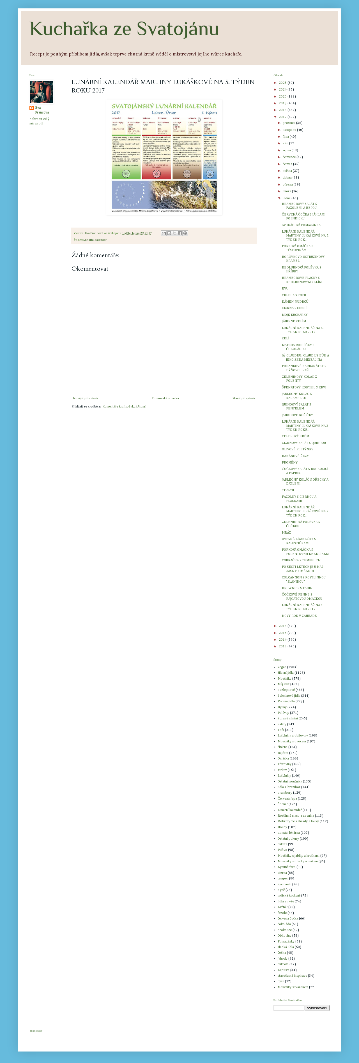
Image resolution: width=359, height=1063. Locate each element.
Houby (282, 827)
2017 (283, 117)
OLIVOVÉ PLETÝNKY (297, 449)
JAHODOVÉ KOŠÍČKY (297, 415)
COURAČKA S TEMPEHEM (301, 560)
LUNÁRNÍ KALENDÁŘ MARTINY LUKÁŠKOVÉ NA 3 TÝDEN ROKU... (305, 426)
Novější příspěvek (85, 398)
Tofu (281, 730)
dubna (288, 177)
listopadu (290, 130)
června (288, 164)
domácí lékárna (289, 833)
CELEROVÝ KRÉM (295, 436)
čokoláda (284, 924)
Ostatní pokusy (288, 838)
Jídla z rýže (286, 901)
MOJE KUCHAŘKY (295, 315)
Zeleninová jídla (289, 696)
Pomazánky (286, 941)
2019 (283, 103)
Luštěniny (284, 775)
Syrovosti (284, 884)
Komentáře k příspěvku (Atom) (124, 406)
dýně (281, 890)
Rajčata (283, 753)
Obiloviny (284, 935)
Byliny (282, 707)
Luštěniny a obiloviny (293, 735)
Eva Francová (42, 110)
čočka (282, 953)
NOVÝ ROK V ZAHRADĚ (299, 616)
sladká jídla (286, 947)
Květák (282, 907)
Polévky (283, 713)
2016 (283, 626)
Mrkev (282, 770)
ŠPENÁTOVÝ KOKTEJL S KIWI (304, 387)
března (288, 184)
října (286, 136)
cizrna (282, 873)
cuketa (282, 844)
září (286, 143)
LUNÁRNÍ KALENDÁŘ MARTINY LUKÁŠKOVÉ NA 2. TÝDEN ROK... (305, 511)
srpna (287, 150)
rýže (281, 981)
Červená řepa (287, 798)
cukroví (283, 964)
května (288, 171)
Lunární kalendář (95, 239)
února (287, 191)
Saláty (282, 724)
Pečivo (282, 850)
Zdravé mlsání (288, 718)
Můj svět (283, 684)
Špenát (283, 804)
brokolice (285, 930)
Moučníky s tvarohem (293, 987)
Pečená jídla (286, 701)
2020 (283, 96)
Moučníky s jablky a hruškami (298, 856)
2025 (283, 83)
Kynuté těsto (287, 867)
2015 (283, 633)
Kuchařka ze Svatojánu (124, 28)
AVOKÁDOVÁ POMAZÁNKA (301, 225)
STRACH (288, 490)
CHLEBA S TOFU (294, 295)
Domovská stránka (165, 398)
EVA (284, 288)
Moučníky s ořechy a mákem (298, 861)
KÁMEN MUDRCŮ (295, 302)
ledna (287, 198)
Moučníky (284, 678)
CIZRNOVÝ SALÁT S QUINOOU (304, 443)
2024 (283, 89)
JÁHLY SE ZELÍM (294, 321)
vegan (282, 667)
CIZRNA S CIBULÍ (294, 308)
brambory (285, 793)
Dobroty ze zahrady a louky (298, 821)
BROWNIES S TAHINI (298, 588)
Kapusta (283, 970)
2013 (283, 646)
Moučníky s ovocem (292, 741)
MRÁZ (286, 532)
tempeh (283, 878)
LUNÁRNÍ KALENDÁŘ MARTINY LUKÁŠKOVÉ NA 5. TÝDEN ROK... (305, 236)
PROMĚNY (290, 462)
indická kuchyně (289, 895)
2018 (283, 110)
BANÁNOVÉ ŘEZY (295, 456)
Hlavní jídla (286, 673)
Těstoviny (284, 764)
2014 (283, 639)
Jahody (282, 958)
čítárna (282, 747)
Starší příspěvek (244, 398)
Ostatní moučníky (290, 781)
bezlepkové (286, 690)
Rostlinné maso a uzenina (296, 815)
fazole (282, 913)
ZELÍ (285, 338)
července (289, 157)
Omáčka (283, 758)
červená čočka (288, 918)
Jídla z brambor (289, 787)
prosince (289, 123)
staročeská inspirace (292, 976)
